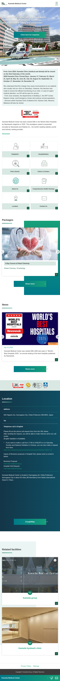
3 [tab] (10, 29)
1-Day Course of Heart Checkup (17, 263)
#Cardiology (21, 268)
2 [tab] (8, 29)
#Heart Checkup (10, 268)
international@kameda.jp (13, 464)
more (56, 274)
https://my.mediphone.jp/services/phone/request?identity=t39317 (27, 450)
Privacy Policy (26, 666)
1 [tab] (5, 29)
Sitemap (36, 666)
